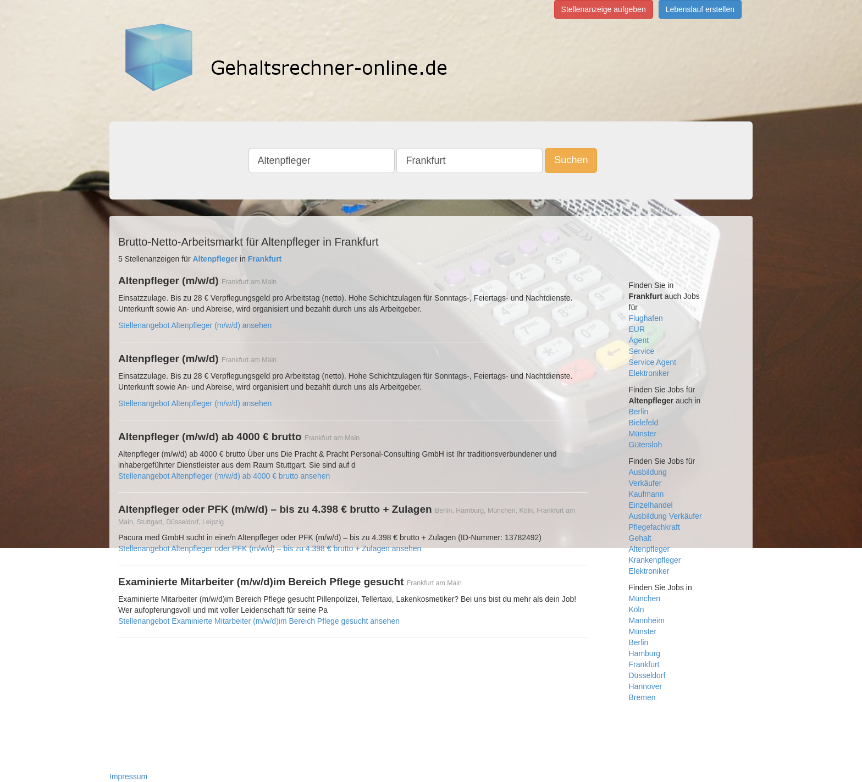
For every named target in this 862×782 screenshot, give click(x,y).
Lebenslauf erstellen (700, 9)
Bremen (642, 697)
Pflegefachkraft (654, 527)
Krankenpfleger (655, 560)
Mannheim (647, 620)
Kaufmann (646, 494)
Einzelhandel (651, 505)
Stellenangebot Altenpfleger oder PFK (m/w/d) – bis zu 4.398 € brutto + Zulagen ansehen (269, 548)
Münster (643, 433)
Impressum (128, 776)
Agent (639, 340)
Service (642, 351)
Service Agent (652, 362)
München (645, 598)
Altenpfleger (649, 549)
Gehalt (640, 538)
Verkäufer (645, 483)
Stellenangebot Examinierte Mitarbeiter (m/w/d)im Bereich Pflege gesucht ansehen (259, 621)
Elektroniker (649, 373)
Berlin (639, 411)
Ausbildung (648, 472)
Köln (636, 609)
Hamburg (645, 653)
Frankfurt (644, 664)
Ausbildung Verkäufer (665, 516)
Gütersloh (645, 444)
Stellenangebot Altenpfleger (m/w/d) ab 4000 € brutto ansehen (224, 476)
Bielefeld (644, 422)
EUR (637, 329)
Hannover (645, 686)
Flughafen (646, 318)
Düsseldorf (647, 675)
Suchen (571, 159)
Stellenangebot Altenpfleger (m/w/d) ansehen (195, 325)
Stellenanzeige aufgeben (603, 9)
